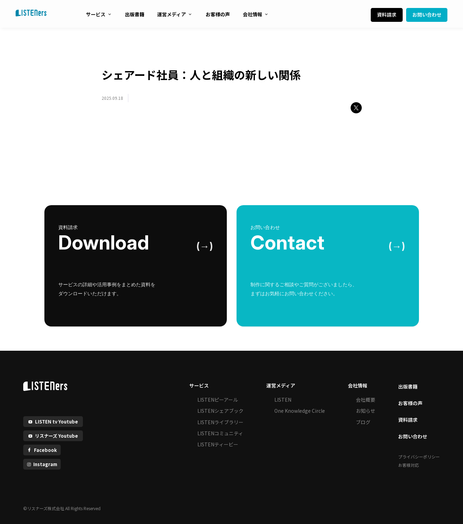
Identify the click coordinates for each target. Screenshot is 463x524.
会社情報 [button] (357, 385)
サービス (99, 14)
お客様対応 (408, 465)
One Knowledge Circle (299, 410)
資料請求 (386, 14)
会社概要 (365, 399)
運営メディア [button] (280, 385)
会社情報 (256, 14)
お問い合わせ (426, 14)
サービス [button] (199, 385)
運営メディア (174, 14)
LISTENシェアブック (220, 410)
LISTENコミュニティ (220, 433)
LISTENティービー (217, 444)
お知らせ (365, 410)
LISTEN (282, 399)
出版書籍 (134, 14)
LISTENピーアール (217, 399)
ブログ (363, 422)
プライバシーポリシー (419, 457)
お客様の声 (218, 14)
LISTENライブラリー (220, 422)
